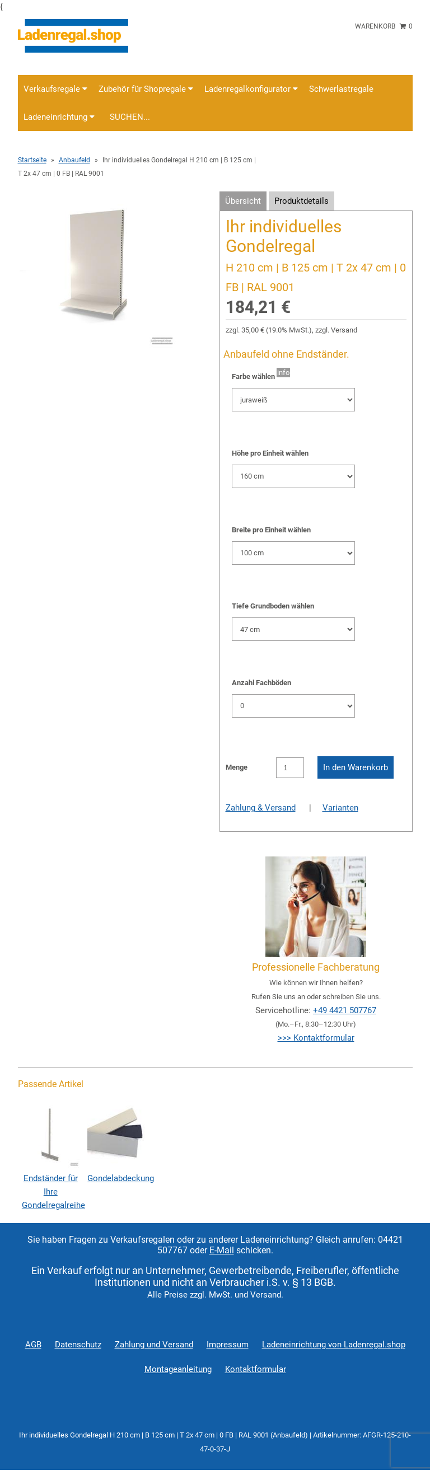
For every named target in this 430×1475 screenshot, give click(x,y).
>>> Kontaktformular (316, 1038)
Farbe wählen (253, 376)
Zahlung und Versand (154, 1345)
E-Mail (221, 1250)
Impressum (228, 1345)
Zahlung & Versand (261, 808)
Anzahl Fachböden (261, 682)
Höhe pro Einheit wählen (270, 453)
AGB (33, 1345)
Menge (236, 767)
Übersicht (243, 201)
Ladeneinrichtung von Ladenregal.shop (333, 1345)
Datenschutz (78, 1345)
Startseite (32, 160)
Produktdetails (301, 201)
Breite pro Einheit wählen (271, 530)
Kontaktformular (255, 1369)
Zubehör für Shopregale (146, 89)
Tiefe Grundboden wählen (273, 606)
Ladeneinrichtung (59, 117)
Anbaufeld (74, 160)
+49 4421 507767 (344, 1010)
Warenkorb (384, 26)
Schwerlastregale (341, 89)
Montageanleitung (178, 1369)
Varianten (340, 808)
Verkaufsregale (55, 89)
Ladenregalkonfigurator (251, 89)
